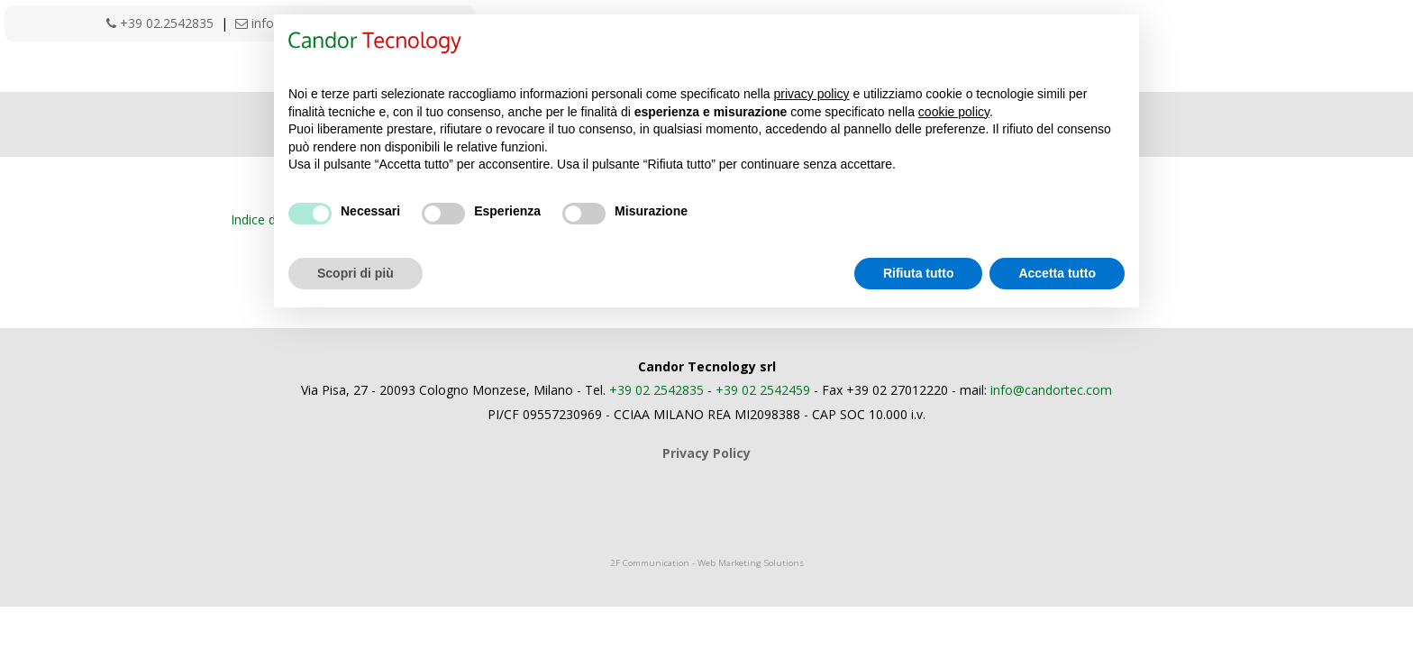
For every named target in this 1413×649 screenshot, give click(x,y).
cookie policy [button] (953, 112)
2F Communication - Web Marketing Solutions (707, 563)
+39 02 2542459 (763, 389)
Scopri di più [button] (355, 273)
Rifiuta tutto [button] (918, 273)
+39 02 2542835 (656, 389)
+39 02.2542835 (160, 23)
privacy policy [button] (812, 94)
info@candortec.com (1051, 389)
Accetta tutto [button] (1057, 273)
